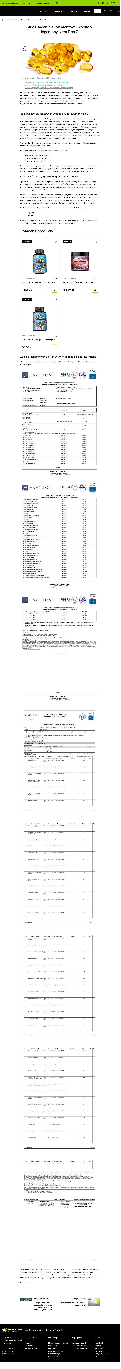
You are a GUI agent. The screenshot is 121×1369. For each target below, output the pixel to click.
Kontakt (101, 3)
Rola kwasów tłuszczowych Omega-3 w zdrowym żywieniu (47, 82)
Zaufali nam (99, 1351)
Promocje (86, 11)
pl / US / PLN (112, 3)
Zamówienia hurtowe (79, 1345)
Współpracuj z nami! (79, 1343)
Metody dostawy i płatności (58, 1343)
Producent (29, 1345)
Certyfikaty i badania (102, 1354)
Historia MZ (99, 1343)
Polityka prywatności (55, 1356)
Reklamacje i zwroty (32, 1348)
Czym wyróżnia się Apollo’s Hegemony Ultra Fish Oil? (44, 85)
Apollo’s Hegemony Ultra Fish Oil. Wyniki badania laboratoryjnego (49, 88)
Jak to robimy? (100, 1356)
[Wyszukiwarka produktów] (97, 11)
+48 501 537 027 (58, 3)
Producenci (57, 11)
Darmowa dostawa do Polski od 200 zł (16, 3)
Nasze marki (99, 1348)
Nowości (73, 11)
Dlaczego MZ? (100, 1345)
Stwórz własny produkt (80, 1348)
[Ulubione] (56, 241)
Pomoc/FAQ (52, 1345)
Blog (7, 19)
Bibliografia (26, 1282)
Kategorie (41, 11)
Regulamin (52, 1348)
